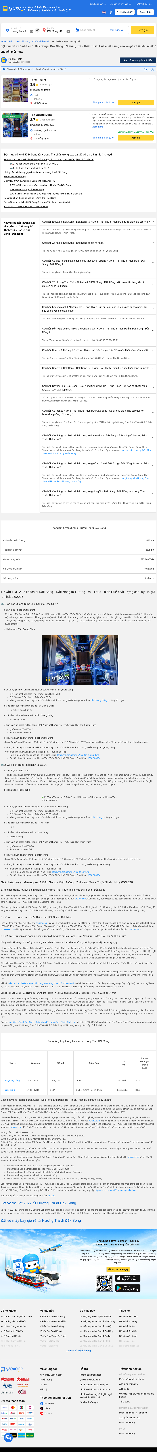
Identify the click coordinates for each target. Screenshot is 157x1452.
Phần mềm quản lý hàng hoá (133, 1412)
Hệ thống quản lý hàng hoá (133, 1408)
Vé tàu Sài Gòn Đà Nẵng (52, 1326)
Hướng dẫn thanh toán (90, 1375)
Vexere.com (80, 898)
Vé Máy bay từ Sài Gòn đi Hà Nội (95, 1326)
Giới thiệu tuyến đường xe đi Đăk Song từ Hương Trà (29, 181)
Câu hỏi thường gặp (89, 1402)
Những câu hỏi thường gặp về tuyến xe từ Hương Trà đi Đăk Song (35, 172)
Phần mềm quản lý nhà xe (131, 1379)
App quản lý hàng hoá (129, 1417)
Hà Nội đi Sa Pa (127, 1326)
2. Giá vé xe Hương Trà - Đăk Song (27, 189)
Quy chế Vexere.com (90, 1379)
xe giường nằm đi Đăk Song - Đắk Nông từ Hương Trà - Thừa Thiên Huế (42, 1022)
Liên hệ (43, 1389)
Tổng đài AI (124, 1401)
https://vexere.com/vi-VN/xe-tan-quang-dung (78, 755)
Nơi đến (50, 28)
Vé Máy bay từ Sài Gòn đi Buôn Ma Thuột (96, 1347)
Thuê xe (124, 1310)
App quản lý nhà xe (128, 1384)
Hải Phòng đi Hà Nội (129, 1346)
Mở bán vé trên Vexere (121, 4)
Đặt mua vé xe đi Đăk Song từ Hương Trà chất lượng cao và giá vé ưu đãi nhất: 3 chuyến (58, 154)
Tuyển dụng (46, 1379)
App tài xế (124, 1389)
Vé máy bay (87, 1310)
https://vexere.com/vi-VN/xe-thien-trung (70, 872)
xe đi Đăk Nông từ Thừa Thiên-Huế (30, 41)
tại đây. (51, 1195)
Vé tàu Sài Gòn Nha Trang (52, 1316)
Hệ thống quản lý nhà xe (132, 1374)
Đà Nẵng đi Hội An (128, 1336)
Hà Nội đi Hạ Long (128, 1321)
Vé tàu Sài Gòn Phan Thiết (53, 1321)
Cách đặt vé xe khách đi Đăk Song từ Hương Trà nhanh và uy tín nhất (37, 202)
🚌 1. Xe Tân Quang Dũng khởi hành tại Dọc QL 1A (34, 164)
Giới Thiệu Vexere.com (51, 1375)
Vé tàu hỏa (47, 1310)
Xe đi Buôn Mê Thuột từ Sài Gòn (16, 1316)
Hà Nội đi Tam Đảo (128, 1331)
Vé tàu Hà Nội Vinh (49, 1346)
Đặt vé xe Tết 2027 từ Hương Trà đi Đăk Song (26, 206)
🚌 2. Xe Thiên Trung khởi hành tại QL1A (29, 168)
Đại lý (122, 1429)
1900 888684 (94, 758)
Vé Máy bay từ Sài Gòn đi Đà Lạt (95, 1336)
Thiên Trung (96, 817)
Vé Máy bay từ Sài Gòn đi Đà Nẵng (96, 1331)
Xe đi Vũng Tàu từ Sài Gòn (13, 1321)
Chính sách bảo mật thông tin (94, 1384)
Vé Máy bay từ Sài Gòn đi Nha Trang (97, 1321)
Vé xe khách (6, 41)
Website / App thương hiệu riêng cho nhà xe (136, 1395)
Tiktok (47, 1408)
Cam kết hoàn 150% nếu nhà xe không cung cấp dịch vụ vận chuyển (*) (48, 8)
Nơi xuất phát (16, 28)
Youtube (48, 1413)
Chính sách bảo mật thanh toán (95, 1389)
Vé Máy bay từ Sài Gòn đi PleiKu (95, 1341)
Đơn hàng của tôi (98, 4)
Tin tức (43, 1384)
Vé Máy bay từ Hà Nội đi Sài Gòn (95, 1316)
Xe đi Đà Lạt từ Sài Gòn (12, 1331)
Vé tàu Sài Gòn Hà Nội (51, 1331)
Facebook (49, 1403)
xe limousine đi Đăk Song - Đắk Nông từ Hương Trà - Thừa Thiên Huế (40, 983)
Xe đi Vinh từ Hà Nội (10, 1346)
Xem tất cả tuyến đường (78, 1350)
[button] (98, 222)
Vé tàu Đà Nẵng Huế (50, 1341)
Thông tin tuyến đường (15, 176)
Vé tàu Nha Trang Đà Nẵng (53, 1336)
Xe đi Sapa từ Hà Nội (11, 1336)
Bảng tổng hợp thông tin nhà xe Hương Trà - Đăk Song (30, 198)
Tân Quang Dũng (99, 700)
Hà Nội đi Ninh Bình (128, 1316)
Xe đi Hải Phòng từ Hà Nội (13, 1341)
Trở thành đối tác (144, 4)
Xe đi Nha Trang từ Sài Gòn (14, 1326)
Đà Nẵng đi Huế (127, 1341)
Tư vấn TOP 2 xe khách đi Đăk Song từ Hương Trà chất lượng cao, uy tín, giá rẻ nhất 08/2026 (49, 159)
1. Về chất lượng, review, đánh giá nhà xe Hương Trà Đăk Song (40, 185)
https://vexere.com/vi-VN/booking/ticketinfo (115, 1190)
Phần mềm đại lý (127, 1422)
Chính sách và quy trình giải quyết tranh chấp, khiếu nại (96, 1396)
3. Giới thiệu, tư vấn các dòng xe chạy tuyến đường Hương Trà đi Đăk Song (46, 193)
